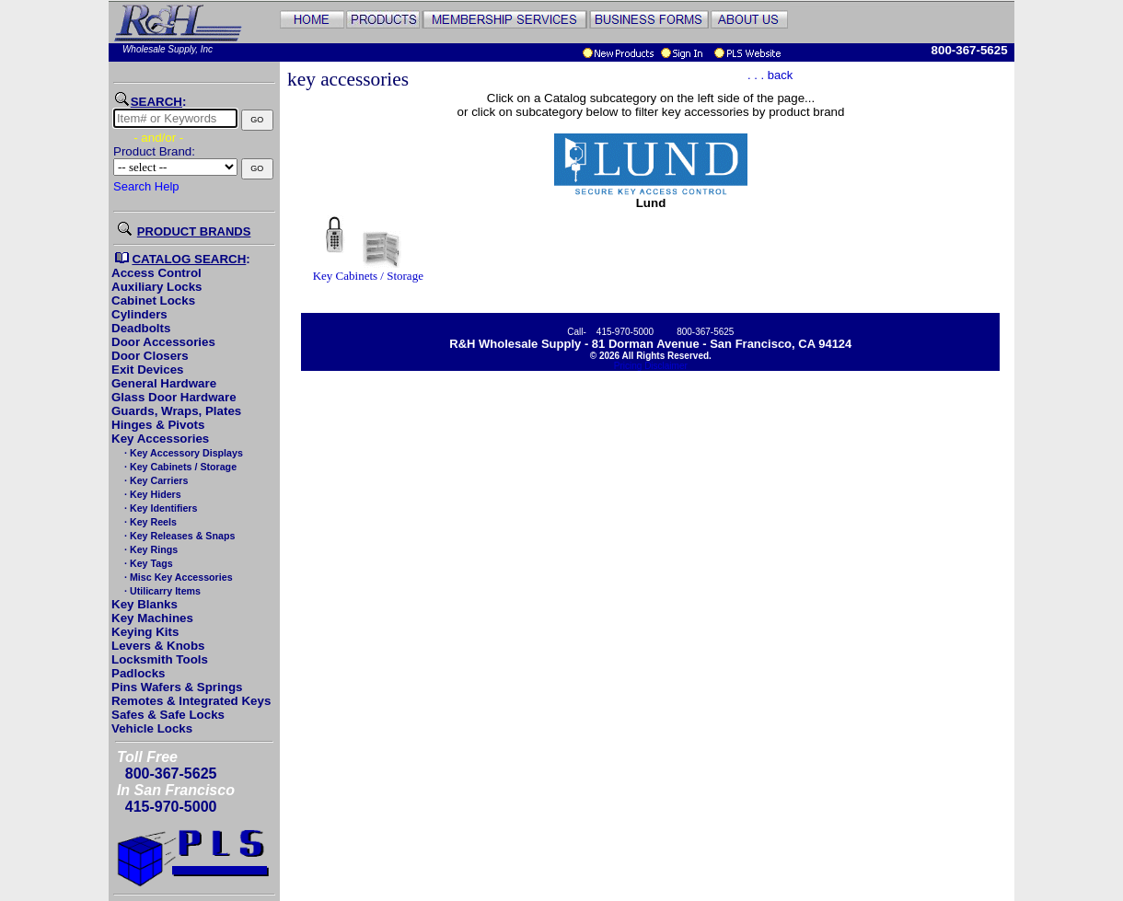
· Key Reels (149, 521)
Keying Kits (145, 632)
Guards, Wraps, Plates (176, 411)
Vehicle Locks (151, 728)
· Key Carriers (155, 480)
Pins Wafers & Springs (176, 687)
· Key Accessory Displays (182, 452)
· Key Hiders (151, 494)
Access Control (156, 273)
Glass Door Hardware (174, 397)
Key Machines (152, 618)
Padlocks (138, 673)
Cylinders (139, 314)
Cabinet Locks (153, 300)
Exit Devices (147, 369)
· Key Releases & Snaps (178, 535)
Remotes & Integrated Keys (191, 701)
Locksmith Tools (159, 659)
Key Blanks (144, 604)
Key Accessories (160, 438)
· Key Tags (147, 563)
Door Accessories (163, 342)
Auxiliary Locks (157, 287)
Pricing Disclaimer (651, 366)
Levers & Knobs (157, 646)
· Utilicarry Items (161, 590)
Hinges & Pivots (157, 425)
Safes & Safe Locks (168, 715)
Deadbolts (140, 328)
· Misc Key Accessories (177, 577)
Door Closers (150, 356)
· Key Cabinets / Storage (179, 466)
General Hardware (163, 383)
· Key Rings (150, 549)
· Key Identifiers (159, 508)
